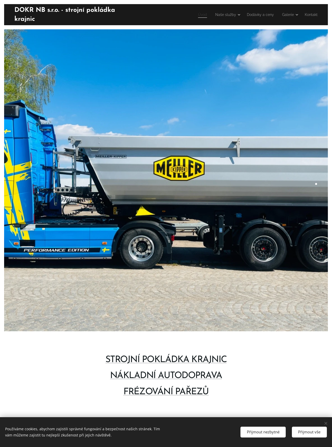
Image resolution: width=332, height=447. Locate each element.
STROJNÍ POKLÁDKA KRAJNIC (166, 359)
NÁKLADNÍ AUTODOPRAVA (166, 375)
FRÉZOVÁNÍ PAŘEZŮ (166, 391)
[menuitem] (194, 14)
